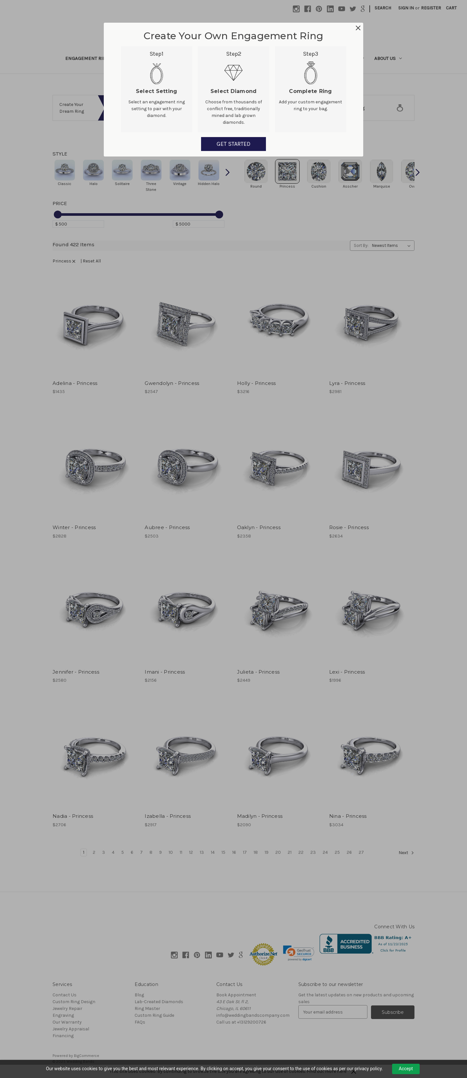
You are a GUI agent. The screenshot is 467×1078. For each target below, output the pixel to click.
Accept (406, 1068)
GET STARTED (233, 143)
